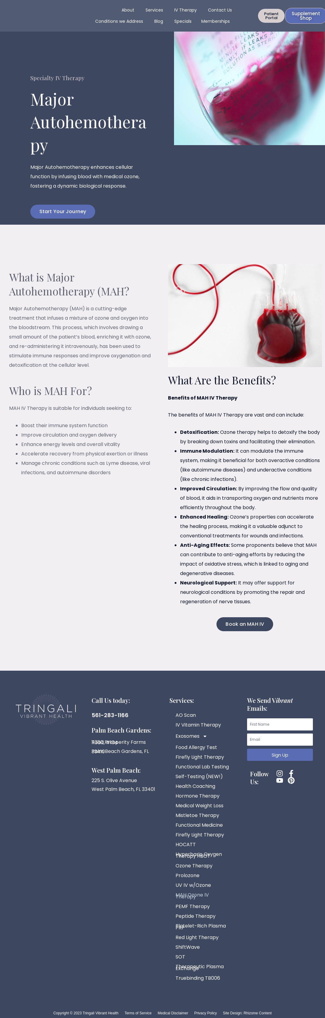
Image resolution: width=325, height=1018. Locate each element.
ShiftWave (188, 947)
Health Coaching (195, 786)
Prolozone (187, 875)
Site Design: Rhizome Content (247, 1013)
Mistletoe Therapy (197, 815)
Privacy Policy (205, 1013)
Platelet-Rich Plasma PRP (201, 926)
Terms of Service (138, 1013)
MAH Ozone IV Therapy (192, 895)
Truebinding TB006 (198, 978)
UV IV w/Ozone (193, 885)
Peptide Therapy (196, 916)
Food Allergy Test (196, 747)
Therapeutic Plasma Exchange (200, 967)
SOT (180, 956)
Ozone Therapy (194, 865)
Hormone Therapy (197, 795)
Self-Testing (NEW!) (199, 776)
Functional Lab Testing (202, 766)
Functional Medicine (199, 825)
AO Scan (186, 715)
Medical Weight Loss (199, 805)
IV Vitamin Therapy (198, 724)
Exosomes (191, 736)
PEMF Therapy (193, 906)
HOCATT (186, 844)
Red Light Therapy (197, 937)
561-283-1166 (110, 715)
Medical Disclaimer (173, 1013)
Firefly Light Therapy (200, 757)
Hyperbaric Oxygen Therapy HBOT (199, 855)
